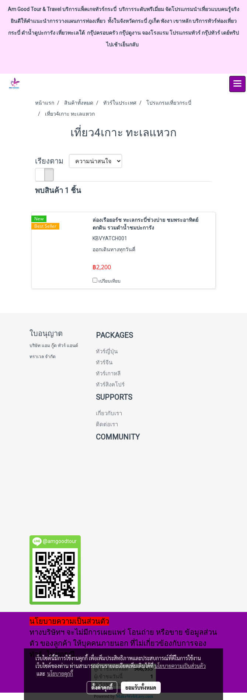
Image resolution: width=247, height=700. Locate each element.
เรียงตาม (52, 161)
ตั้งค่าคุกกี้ (101, 687)
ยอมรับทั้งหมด (140, 687)
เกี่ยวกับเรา (109, 413)
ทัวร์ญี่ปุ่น (107, 351)
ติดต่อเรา (107, 424)
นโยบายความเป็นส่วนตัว (180, 665)
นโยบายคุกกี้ (60, 673)
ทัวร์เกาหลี (108, 373)
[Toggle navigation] (237, 84)
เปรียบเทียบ (109, 281)
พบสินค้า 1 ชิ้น (58, 190)
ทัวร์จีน (104, 362)
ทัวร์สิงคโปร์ (110, 384)
